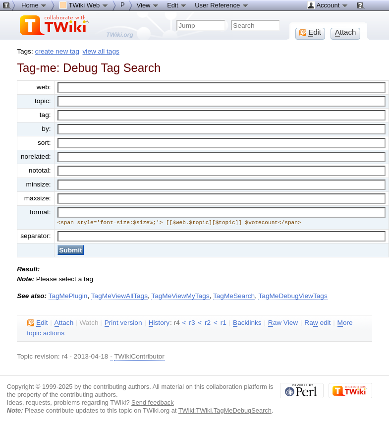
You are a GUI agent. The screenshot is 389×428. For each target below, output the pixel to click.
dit (37, 323)
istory (159, 323)
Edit (177, 5)
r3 (192, 322)
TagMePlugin (68, 296)
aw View (283, 323)
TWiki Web (84, 5)
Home (34, 5)
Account (327, 5)
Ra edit (317, 323)
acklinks (247, 323)
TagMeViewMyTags (180, 296)
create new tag (57, 51)
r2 (208, 322)
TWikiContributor (139, 356)
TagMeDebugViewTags (292, 296)
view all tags (101, 51)
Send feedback (152, 402)
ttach (64, 323)
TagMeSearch (234, 296)
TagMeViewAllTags (119, 296)
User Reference (222, 5)
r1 (223, 322)
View (148, 5)
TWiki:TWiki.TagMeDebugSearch (225, 410)
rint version (123, 323)
